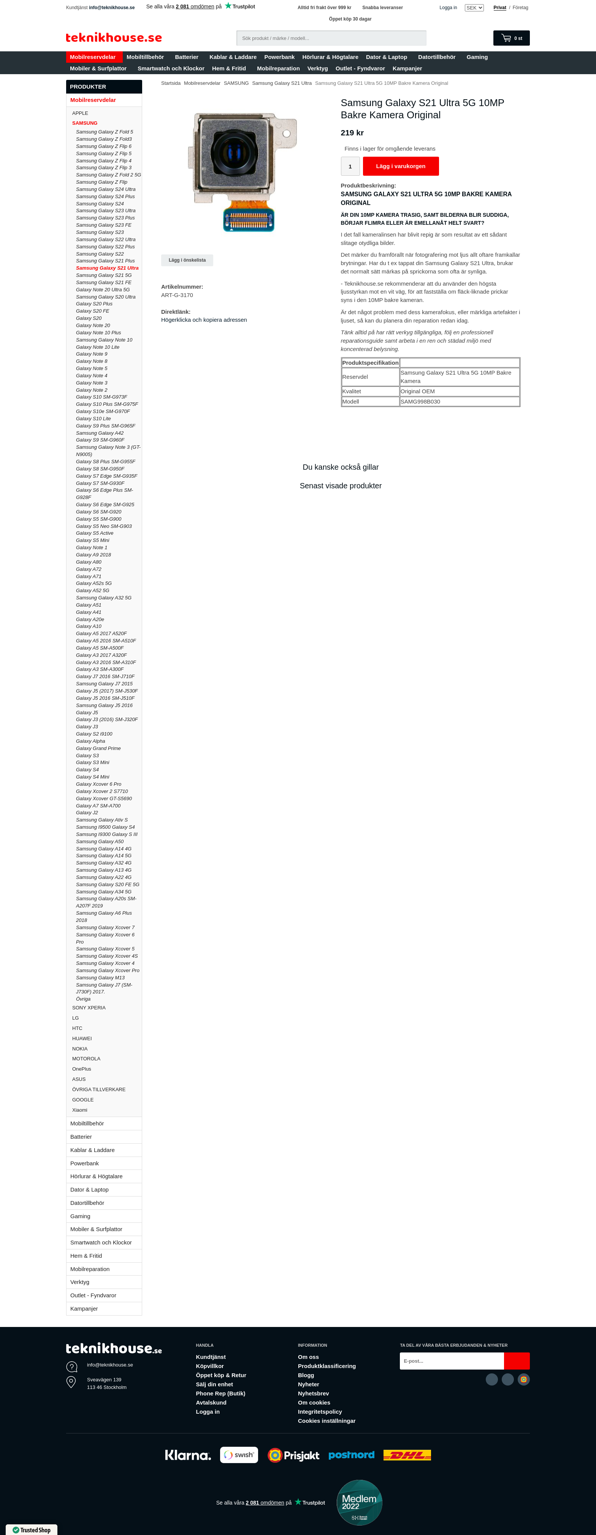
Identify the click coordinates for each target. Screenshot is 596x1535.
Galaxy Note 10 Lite (97, 347)
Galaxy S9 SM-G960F (100, 440)
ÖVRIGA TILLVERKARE (107, 1089)
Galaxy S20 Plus (94, 304)
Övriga (83, 999)
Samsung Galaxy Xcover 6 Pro (105, 938)
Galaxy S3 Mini (92, 762)
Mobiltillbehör (147, 57)
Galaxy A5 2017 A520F (101, 633)
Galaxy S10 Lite (93, 418)
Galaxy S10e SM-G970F (103, 411)
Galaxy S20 (88, 318)
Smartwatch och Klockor (171, 68)
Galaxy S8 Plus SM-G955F (105, 461)
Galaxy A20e (90, 619)
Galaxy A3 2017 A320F (101, 655)
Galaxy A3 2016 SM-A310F (106, 662)
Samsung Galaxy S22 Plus (105, 246)
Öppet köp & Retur (221, 1375)
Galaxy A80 (88, 562)
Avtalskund (211, 1402)
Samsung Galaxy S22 (100, 254)
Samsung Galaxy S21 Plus (105, 261)
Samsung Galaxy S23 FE (104, 225)
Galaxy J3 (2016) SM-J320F (107, 719)
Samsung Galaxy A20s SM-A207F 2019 (106, 902)
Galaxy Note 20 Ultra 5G (103, 289)
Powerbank (279, 57)
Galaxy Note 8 (91, 361)
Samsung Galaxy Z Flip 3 (104, 167)
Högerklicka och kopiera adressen (204, 319)
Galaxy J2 (87, 812)
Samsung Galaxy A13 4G (104, 870)
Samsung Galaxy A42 (100, 433)
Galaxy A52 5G (92, 590)
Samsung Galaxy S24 (100, 204)
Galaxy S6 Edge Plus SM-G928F (104, 493)
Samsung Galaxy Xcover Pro (107, 970)
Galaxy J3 (87, 726)
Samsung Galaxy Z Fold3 (104, 139)
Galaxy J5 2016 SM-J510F (105, 698)
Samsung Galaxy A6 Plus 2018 (104, 916)
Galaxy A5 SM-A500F (100, 648)
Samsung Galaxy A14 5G (104, 855)
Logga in (448, 7)
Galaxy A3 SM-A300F (100, 669)
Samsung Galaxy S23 (100, 232)
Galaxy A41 (88, 612)
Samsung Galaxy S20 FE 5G (107, 884)
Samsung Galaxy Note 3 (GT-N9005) (108, 450)
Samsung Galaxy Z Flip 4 (104, 161)
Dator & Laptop (388, 57)
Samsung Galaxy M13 (100, 977)
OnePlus (107, 1069)
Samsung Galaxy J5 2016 (104, 705)
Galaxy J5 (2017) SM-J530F (107, 691)
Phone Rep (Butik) (221, 1393)
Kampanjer (407, 68)
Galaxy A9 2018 (93, 555)
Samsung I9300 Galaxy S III (107, 834)
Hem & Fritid (230, 68)
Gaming (479, 57)
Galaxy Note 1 (91, 547)
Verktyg (318, 68)
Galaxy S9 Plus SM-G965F (105, 426)
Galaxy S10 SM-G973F (101, 397)
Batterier (188, 57)
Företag (520, 7)
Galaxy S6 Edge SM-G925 (105, 504)
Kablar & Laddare (233, 57)
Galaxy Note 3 (91, 383)
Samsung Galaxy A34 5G (104, 892)
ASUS (107, 1079)
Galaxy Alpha (90, 741)
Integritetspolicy (320, 1411)
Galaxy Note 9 (91, 354)
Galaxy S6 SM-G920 (98, 512)
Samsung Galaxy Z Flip (101, 182)
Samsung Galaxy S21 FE (104, 282)
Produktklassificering (327, 1366)
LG (107, 1018)
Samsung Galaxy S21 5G (104, 275)
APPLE (107, 113)
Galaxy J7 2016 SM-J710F (105, 676)
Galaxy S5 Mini (92, 540)
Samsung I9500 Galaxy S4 (105, 827)
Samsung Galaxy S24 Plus (105, 196)
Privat (500, 7)
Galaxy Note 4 (91, 375)
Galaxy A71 (88, 576)
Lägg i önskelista (187, 260)
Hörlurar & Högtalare (330, 57)
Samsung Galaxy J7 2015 (104, 683)
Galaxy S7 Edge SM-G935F (106, 476)
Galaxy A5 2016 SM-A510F (106, 641)
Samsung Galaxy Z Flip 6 (104, 146)
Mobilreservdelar (94, 57)
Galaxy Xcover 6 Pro (98, 784)
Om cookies (314, 1402)
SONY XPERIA (107, 1008)
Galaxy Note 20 (93, 325)
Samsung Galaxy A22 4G (104, 877)
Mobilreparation (278, 68)
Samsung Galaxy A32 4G (104, 863)
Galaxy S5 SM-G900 (98, 519)
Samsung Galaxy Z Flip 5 (104, 153)
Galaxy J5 (87, 712)
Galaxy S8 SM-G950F (100, 469)
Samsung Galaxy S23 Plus (105, 218)
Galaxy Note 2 (91, 390)
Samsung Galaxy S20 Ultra (106, 297)
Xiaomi (79, 1110)
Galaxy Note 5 (91, 368)
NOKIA (107, 1049)
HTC (107, 1028)
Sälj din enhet (214, 1384)
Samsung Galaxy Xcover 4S (107, 956)
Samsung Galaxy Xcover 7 (105, 927)
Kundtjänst (211, 1357)
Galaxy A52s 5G (94, 583)
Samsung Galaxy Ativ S (102, 820)
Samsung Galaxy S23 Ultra (106, 210)
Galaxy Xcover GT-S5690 (104, 798)
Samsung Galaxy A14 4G (104, 849)
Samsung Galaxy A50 (100, 841)
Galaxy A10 (88, 626)
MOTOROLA (107, 1058)
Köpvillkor (210, 1366)
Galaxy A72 (88, 569)
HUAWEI (107, 1038)
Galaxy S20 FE (92, 311)
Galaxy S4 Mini (92, 777)
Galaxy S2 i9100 (94, 734)
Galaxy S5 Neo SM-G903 (104, 526)
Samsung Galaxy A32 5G (104, 598)
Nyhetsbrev (313, 1393)
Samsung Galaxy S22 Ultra (106, 239)
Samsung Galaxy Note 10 (104, 340)
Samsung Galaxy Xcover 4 (105, 963)
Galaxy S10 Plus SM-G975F (107, 404)
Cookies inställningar (327, 1420)
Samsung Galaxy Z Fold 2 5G (108, 175)
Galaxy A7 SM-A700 (98, 806)
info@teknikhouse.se (112, 7)
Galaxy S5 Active (95, 533)
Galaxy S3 (87, 755)
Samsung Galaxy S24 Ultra (106, 189)
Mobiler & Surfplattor (100, 68)
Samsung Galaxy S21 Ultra (107, 268)
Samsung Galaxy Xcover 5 (105, 949)
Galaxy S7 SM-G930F (100, 483)
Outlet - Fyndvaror (360, 68)
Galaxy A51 (88, 605)
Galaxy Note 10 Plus (98, 332)
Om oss (308, 1357)
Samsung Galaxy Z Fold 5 (104, 132)
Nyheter (308, 1384)
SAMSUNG (107, 123)
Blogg (306, 1375)
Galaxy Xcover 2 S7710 (102, 791)
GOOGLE (107, 1100)
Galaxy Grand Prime (98, 748)
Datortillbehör (438, 57)
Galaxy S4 (87, 769)
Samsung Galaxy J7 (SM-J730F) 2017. (104, 988)
